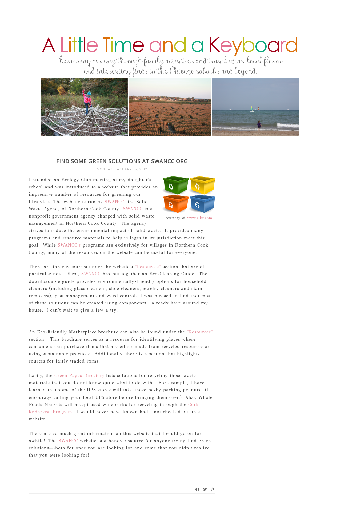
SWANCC (114, 201)
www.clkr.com (199, 218)
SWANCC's (68, 245)
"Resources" (148, 266)
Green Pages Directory (79, 375)
